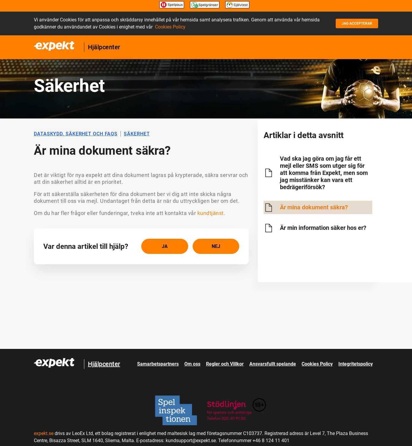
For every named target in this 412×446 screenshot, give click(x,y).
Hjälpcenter (104, 47)
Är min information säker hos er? (323, 227)
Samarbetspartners (158, 364)
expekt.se (43, 433)
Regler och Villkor (225, 364)
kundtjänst (210, 213)
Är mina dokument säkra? (314, 207)
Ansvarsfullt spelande (272, 364)
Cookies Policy (170, 27)
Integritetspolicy (355, 364)
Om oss (192, 364)
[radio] (164, 246)
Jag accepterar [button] (357, 23)
